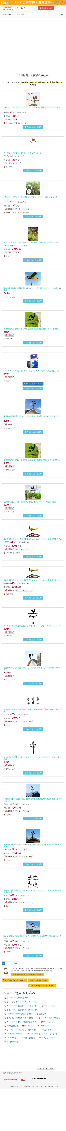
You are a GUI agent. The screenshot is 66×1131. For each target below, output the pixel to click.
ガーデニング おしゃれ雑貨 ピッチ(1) (21, 1022)
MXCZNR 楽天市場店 (13, 562)
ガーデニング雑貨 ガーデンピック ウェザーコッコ (22, 153)
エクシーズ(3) (48, 1006)
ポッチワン (9, 167)
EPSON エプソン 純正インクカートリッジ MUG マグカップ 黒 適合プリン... (32, 374)
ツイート (40, 1068)
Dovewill (9, 740)
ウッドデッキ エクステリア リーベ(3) (21, 1002)
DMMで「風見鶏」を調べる (38, 980)
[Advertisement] (25, 45)
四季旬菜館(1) (28, 1038)
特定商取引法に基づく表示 (12, 1073)
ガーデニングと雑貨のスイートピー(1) (21, 1006)
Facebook (49, 1068)
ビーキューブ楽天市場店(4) (16, 998)
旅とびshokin (10, 299)
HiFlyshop (9, 649)
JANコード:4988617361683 (33, 387)
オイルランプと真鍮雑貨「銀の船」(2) (21, 1010)
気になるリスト (45, 8)
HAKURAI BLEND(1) (14, 1034)
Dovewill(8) (27, 1026)
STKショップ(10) (47, 1038)
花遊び (8, 256)
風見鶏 (8, 384)
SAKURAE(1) (11, 1038)
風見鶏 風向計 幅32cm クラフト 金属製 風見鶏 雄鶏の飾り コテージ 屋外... (32, 331)
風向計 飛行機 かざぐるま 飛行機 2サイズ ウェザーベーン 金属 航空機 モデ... (33, 548)
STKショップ (10, 433)
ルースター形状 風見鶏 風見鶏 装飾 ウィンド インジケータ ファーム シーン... (33, 639)
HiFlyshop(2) (44, 1026)
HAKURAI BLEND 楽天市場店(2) (18, 1014)
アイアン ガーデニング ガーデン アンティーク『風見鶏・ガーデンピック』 (32, 242)
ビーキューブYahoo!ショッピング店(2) (21, 1030)
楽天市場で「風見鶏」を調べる (14, 980)
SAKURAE (9, 341)
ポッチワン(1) (47, 1022)
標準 (16, 8)
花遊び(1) (42, 1014)
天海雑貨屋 (9, 605)
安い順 (23, 8)
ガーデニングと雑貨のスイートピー (17, 123)
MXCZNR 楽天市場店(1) (49, 1018)
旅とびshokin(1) (12, 1042)
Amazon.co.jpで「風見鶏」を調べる (42, 985)
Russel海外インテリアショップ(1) (42, 1034)
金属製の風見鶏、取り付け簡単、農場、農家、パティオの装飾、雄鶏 (30, 509)
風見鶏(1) (47, 1030)
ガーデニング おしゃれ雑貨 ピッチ (17, 212)
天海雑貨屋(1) (11, 1026)
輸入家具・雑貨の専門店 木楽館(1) (19, 1018)
